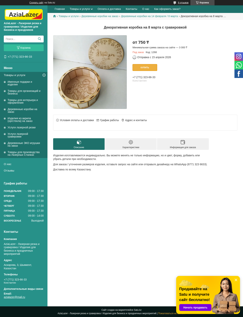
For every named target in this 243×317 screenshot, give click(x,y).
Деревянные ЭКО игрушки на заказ (24, 144)
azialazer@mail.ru (14, 297)
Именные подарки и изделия (20, 83)
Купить (145, 67)
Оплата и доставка (109, 8)
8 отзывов (183, 2)
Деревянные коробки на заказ (22, 110)
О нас (7, 164)
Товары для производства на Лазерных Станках (24, 153)
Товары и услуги (14, 75)
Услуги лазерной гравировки (18, 135)
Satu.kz (137, 310)
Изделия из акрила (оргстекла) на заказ (20, 119)
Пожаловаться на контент (171, 313)
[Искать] (39, 39)
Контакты (131, 8)
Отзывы (9, 170)
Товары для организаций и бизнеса (24, 92)
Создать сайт (36, 2)
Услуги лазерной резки (22, 127)
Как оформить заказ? (167, 8)
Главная (60, 8)
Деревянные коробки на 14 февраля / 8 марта (149, 16)
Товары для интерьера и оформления (23, 101)
